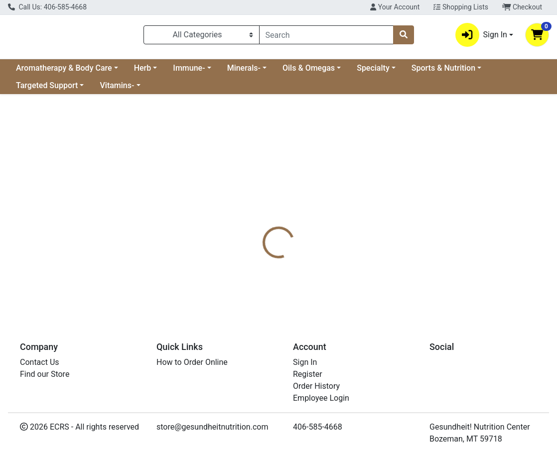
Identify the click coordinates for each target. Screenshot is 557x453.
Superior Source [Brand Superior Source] (358, 263)
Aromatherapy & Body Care (64, 72)
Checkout (522, 7)
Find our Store (44, 374)
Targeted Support (47, 89)
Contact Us (39, 362)
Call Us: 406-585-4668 (47, 7)
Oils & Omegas (308, 72)
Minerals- (244, 72)
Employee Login (321, 398)
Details (259, 226)
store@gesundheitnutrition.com (212, 427)
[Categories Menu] (201, 36)
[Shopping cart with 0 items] (537, 37)
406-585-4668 (317, 427)
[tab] (259, 226)
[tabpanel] (395, 273)
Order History (316, 386)
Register (307, 374)
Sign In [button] (481, 37)
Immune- (189, 72)
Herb (142, 72)
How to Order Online (192, 362)
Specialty (373, 72)
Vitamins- (117, 89)
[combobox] (326, 36)
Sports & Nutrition (443, 72)
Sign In (305, 362)
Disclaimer (303, 226)
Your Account (394, 7)
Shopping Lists (460, 7)
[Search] (326, 36)
